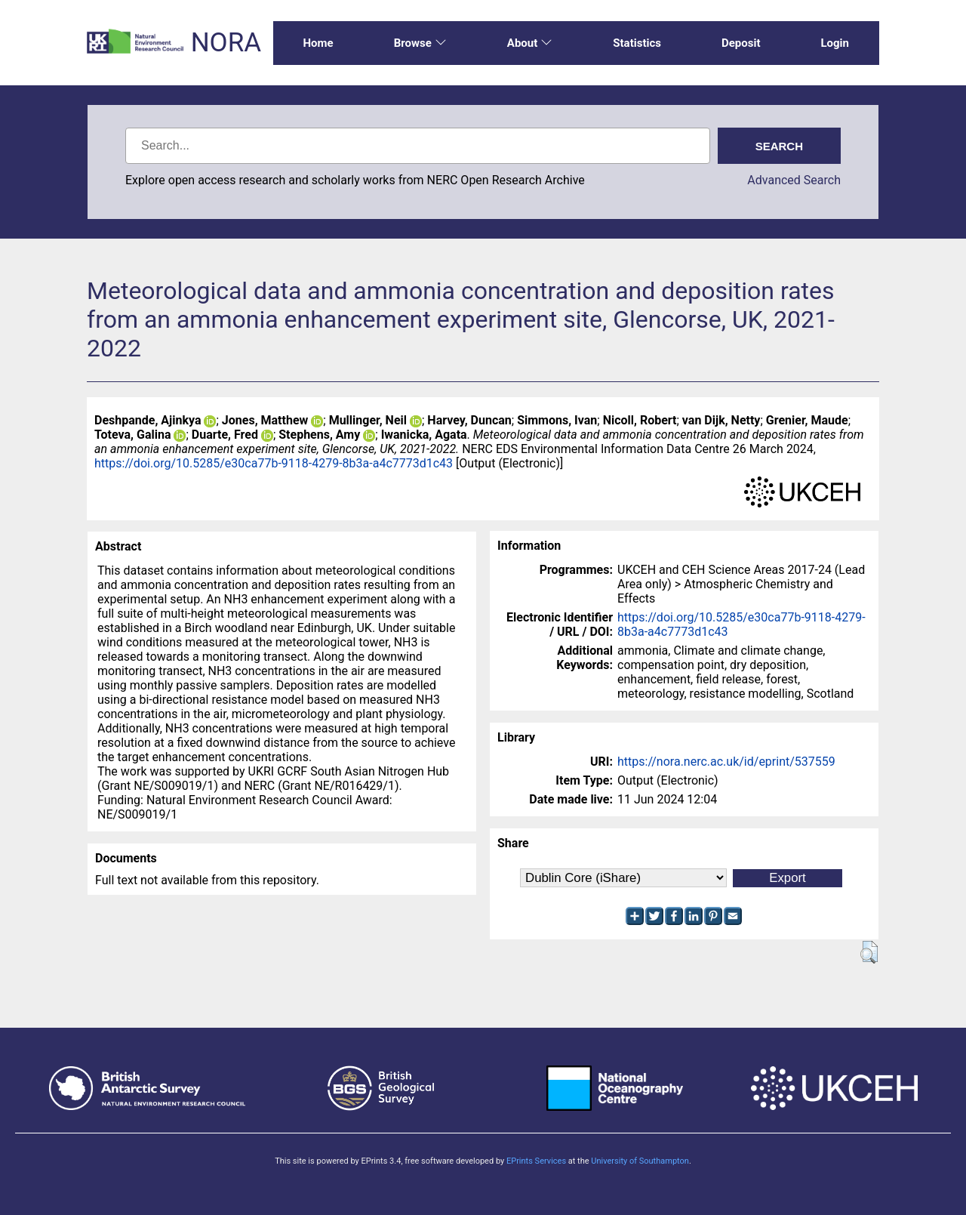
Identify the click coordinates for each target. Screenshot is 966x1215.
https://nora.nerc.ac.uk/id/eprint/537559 (726, 761)
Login (834, 43)
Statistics (637, 43)
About (529, 43)
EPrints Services (536, 1161)
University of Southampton (640, 1161)
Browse (420, 43)
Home (318, 43)
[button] (869, 952)
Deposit (741, 43)
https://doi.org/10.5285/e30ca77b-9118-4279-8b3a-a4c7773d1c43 (273, 463)
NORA (226, 42)
